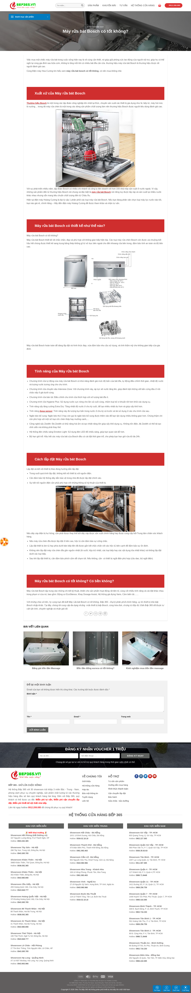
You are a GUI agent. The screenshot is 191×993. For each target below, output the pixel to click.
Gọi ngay (157, 988)
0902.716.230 (141, 912)
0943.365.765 (22, 853)
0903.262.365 (22, 841)
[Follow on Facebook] (136, 776)
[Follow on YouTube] (155, 776)
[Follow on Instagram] (141, 776)
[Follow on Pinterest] (150, 776)
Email (77, 717)
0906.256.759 (141, 887)
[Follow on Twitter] (146, 776)
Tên (29, 717)
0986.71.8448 (141, 875)
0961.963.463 (82, 851)
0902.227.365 (141, 839)
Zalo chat (167, 988)
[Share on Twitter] (91, 613)
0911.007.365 (141, 863)
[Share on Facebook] (86, 613)
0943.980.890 (22, 878)
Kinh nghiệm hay (95, 27)
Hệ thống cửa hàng (143, 5)
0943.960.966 (82, 863)
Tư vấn (123, 5)
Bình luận (32, 694)
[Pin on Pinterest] (100, 613)
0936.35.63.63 (141, 851)
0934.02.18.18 (82, 839)
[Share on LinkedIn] (105, 613)
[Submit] (82, 5)
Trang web (126, 717)
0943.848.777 (22, 890)
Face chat (176, 988)
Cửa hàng (185, 988)
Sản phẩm (93, 5)
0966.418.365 (141, 900)
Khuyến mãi (109, 5)
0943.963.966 (22, 964)
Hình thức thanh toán (118, 789)
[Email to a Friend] (95, 613)
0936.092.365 (22, 866)
